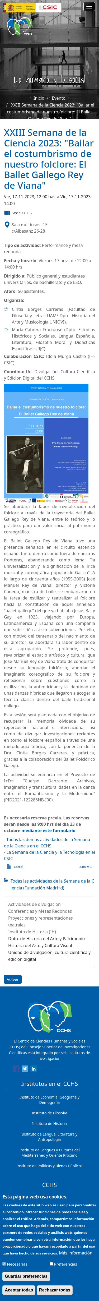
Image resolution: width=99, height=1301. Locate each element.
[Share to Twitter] (25, 1069)
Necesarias (17, 1267)
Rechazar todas (54, 1293)
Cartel (18, 867)
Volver (13, 979)
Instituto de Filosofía (49, 1112)
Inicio (39, 98)
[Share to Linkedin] (33, 1069)
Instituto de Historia (49, 1123)
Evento (58, 98)
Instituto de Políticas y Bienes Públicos (49, 1165)
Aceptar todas (19, 1293)
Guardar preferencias (26, 1280)
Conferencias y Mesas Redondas (40, 911)
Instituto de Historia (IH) (32, 932)
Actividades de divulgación (34, 904)
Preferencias (65, 1267)
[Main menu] (89, 6)
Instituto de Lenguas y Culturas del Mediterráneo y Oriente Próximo (49, 1152)
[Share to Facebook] (16, 1069)
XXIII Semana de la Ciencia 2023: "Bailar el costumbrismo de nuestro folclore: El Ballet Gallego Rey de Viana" (50, 112)
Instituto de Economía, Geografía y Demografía (49, 1100)
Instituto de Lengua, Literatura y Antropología (49, 1137)
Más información (75, 1257)
